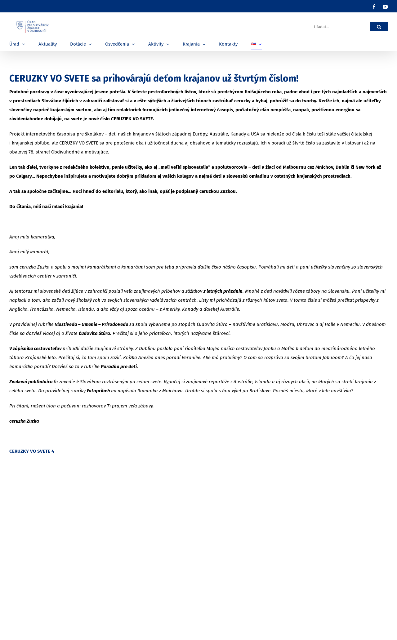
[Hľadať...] (339, 27)
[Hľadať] (379, 27)
